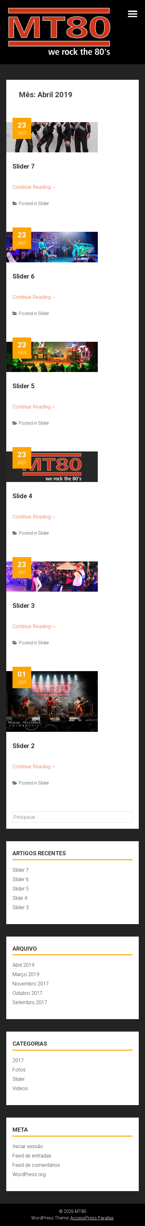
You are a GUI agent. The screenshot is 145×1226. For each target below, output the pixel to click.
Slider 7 (23, 166)
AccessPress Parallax (92, 1217)
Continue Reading (34, 187)
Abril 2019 (23, 965)
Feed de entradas (31, 1156)
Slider (43, 203)
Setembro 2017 (29, 1002)
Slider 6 (23, 276)
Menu (132, 13)
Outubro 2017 (27, 993)
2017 (18, 1060)
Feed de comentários (36, 1165)
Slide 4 (22, 496)
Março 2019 (25, 974)
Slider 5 (23, 386)
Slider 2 (23, 746)
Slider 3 (23, 605)
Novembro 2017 (30, 984)
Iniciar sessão (27, 1146)
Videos (20, 1088)
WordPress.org (29, 1174)
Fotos (19, 1070)
